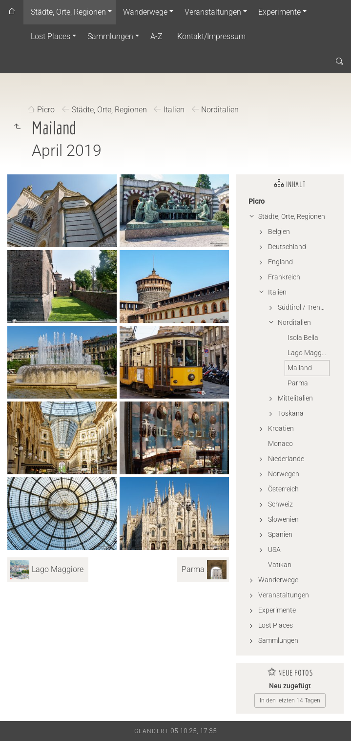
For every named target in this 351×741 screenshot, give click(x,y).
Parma (298, 383)
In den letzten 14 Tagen (290, 700)
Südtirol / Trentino (303, 307)
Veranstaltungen (213, 12)
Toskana (291, 413)
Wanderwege (145, 12)
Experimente (279, 12)
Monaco (280, 443)
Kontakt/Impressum (211, 36)
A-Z (156, 36)
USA (274, 549)
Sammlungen (110, 36)
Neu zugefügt (290, 686)
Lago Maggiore (308, 353)
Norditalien (220, 110)
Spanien (280, 534)
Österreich (283, 489)
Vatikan (279, 565)
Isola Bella (303, 337)
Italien (174, 110)
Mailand (300, 368)
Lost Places (50, 36)
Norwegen (283, 474)
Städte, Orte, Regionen (68, 12)
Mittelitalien (295, 398)
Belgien (279, 231)
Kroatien (281, 428)
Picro (46, 110)
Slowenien (283, 519)
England (280, 262)
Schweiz (280, 504)
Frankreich (284, 277)
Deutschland (287, 247)
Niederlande (286, 459)
